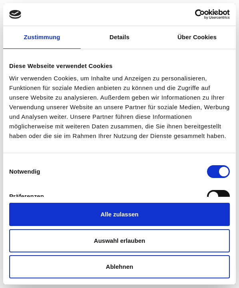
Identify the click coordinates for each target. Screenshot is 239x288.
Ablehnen (119, 266)
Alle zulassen (119, 214)
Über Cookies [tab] (197, 37)
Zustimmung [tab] (42, 37)
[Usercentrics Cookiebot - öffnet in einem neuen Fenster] (195, 14)
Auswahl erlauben (119, 240)
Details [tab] (119, 37)
